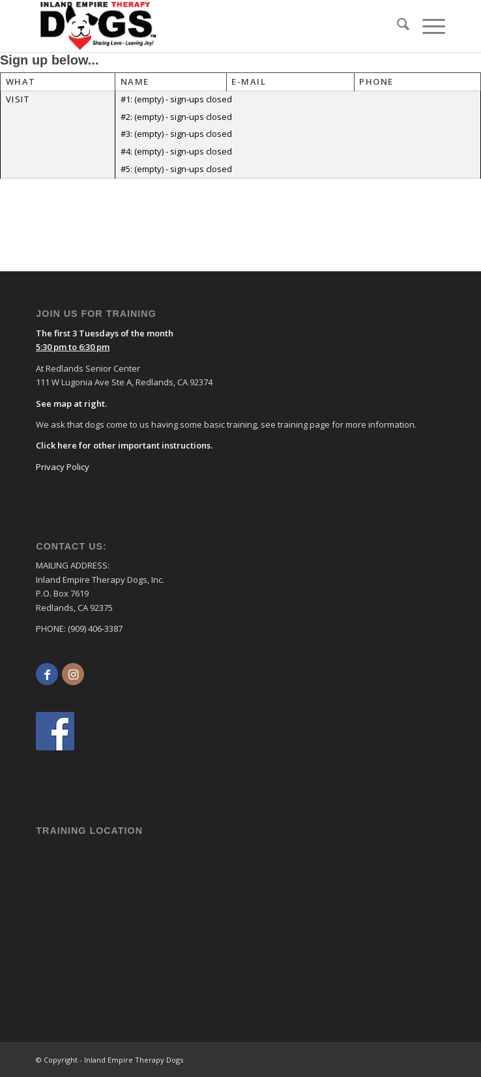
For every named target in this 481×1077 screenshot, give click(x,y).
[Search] (396, 26)
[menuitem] (396, 26)
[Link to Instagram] (73, 674)
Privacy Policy (62, 467)
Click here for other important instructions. (124, 445)
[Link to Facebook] (47, 674)
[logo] (158, 26)
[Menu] (427, 26)
